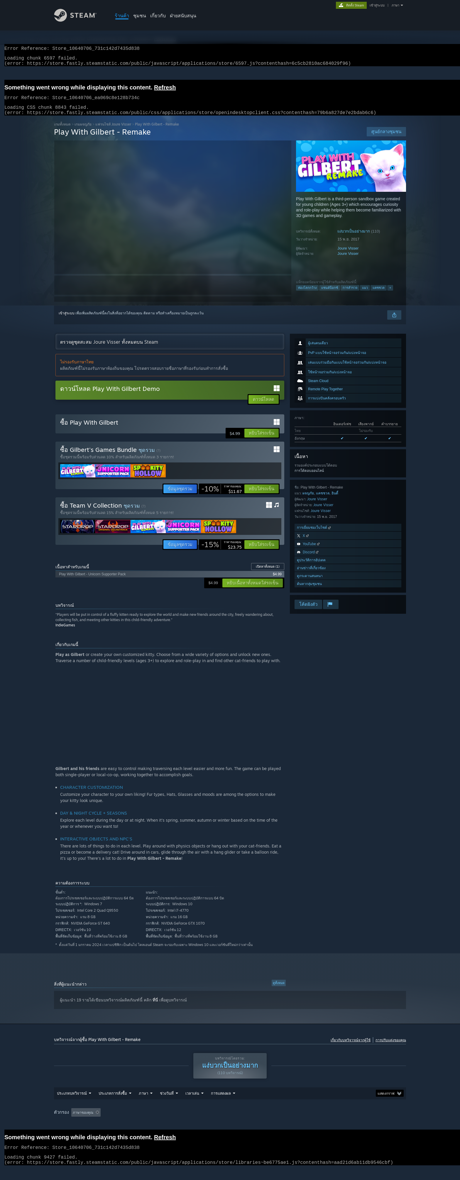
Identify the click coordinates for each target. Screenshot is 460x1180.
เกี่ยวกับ (158, 15)
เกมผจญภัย (83, 131)
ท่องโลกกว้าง (307, 294)
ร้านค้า (122, 15)
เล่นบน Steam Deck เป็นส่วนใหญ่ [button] (238, 1124)
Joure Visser (347, 255)
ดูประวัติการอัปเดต (311, 567)
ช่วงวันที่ (167, 1104)
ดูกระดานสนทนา (310, 583)
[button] (261, 440)
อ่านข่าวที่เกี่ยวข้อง (311, 575)
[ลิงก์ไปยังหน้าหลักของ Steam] (80, 20)
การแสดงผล (221, 1104)
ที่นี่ (155, 1007)
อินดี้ (335, 500)
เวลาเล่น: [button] (194, 1124)
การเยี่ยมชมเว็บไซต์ (314, 534)
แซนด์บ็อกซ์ (329, 294)
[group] (230, 1123)
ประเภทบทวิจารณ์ (72, 1104)
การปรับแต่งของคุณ (391, 1047)
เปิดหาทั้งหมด (268, 574)
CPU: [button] (314, 1124)
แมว (365, 294)
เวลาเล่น (192, 1104)
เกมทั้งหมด (62, 131)
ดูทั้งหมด (279, 990)
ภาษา (395, 5)
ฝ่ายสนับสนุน (183, 15)
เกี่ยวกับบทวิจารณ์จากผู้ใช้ (351, 1047)
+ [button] (390, 294)
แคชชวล (379, 294)
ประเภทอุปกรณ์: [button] (362, 1124)
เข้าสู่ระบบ (377, 5)
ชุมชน (139, 15)
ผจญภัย (308, 500)
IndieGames (65, 632)
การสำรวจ (350, 294)
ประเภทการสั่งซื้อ (113, 1104)
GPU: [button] (334, 1124)
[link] (221, 496)
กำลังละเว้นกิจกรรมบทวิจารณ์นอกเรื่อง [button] (147, 1124)
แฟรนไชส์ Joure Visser (113, 131)
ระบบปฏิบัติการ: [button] (287, 1124)
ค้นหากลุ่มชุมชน (309, 591)
